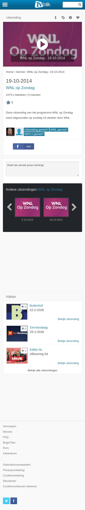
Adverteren (10, 453)
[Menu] (5, 4)
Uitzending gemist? (37, 129)
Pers (6, 448)
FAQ (6, 437)
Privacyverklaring (14, 470)
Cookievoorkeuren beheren (20, 486)
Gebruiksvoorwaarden (17, 464)
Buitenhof (36, 305)
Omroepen (9, 426)
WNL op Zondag (20, 88)
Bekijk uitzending (68, 319)
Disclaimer (9, 480)
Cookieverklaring (13, 475)
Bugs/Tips (9, 442)
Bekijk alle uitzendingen (42, 370)
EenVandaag (39, 327)
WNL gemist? (59, 129)
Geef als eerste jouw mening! (42, 169)
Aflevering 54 (39, 354)
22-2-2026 (37, 310)
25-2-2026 (37, 332)
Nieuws (7, 431)
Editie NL (36, 349)
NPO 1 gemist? (34, 134)
